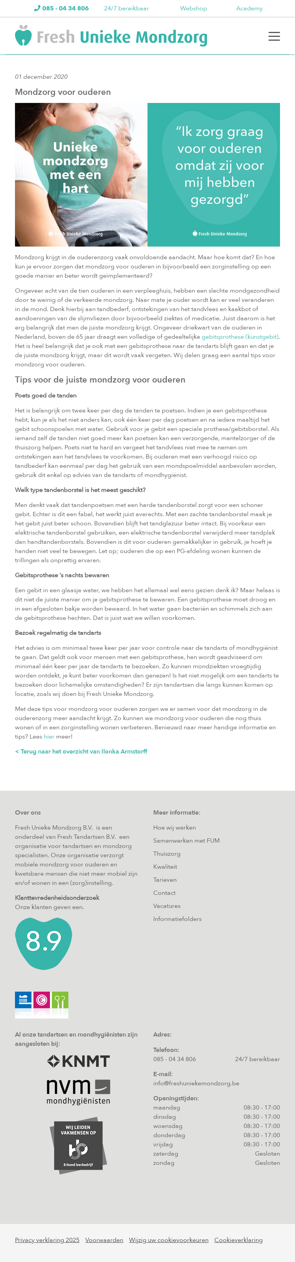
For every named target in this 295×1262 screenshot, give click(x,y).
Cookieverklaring (238, 1240)
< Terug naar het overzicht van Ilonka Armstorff (81, 751)
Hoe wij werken (174, 827)
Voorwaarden (104, 1240)
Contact (164, 893)
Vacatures (167, 906)
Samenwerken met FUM (186, 840)
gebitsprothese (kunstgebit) (240, 337)
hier (49, 736)
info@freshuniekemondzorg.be (196, 1083)
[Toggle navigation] (274, 35)
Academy (249, 8)
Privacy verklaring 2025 (47, 1240)
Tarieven (165, 880)
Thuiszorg (167, 854)
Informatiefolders (177, 919)
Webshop (193, 8)
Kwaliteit (165, 867)
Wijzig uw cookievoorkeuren (169, 1240)
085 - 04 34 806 (174, 1059)
